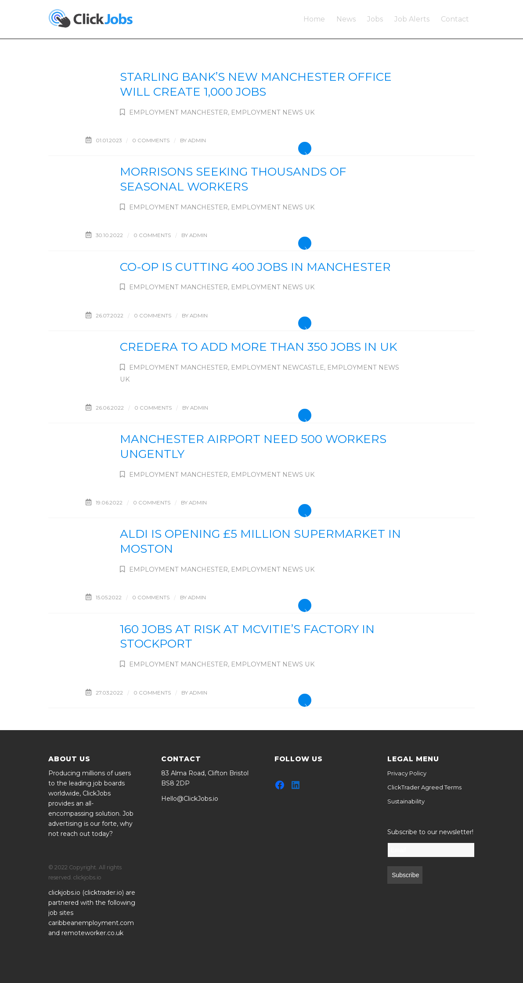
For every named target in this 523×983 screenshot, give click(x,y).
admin (197, 140)
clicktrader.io (103, 893)
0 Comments (151, 140)
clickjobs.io (64, 893)
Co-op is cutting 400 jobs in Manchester (255, 267)
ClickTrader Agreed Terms (424, 787)
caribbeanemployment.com (91, 923)
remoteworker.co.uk (92, 933)
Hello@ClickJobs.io (189, 799)
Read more (304, 148)
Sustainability (406, 801)
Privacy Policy (406, 773)
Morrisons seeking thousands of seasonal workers (233, 179)
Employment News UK (273, 112)
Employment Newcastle (277, 367)
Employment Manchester (178, 112)
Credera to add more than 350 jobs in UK (258, 347)
